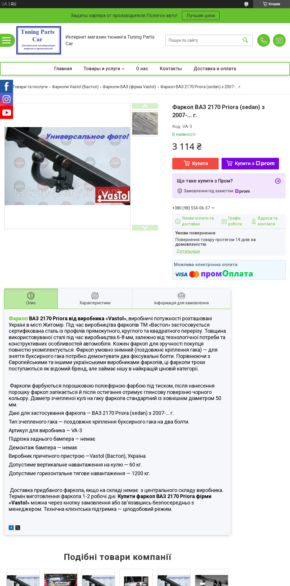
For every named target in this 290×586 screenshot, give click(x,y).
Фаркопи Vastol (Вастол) (75, 86)
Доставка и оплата (214, 68)
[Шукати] (245, 40)
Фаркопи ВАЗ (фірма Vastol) (129, 86)
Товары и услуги (102, 68)
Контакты (171, 68)
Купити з (255, 163)
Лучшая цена (200, 15)
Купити (200, 163)
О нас (142, 68)
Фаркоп (18, 318)
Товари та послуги (30, 86)
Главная (63, 68)
